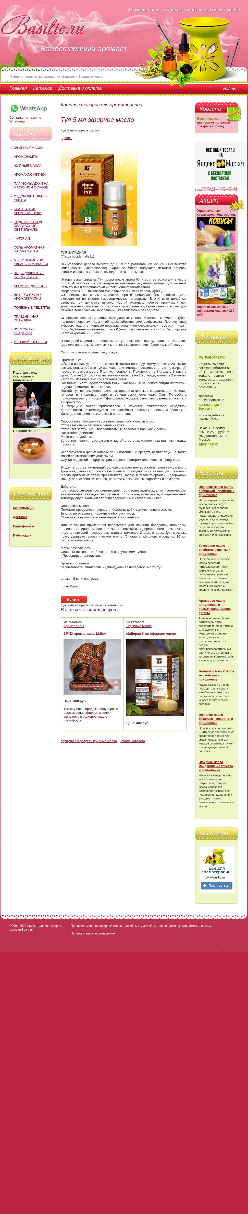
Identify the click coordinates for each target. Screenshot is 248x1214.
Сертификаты (23, 526)
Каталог (42, 88)
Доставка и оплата (80, 88)
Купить (67, 138)
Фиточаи (22, 238)
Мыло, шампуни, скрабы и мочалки (31, 262)
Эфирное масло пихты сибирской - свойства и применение (216, 491)
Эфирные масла (28, 148)
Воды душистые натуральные (29, 275)
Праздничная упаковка (26, 318)
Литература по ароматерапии (27, 296)
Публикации (22, 535)
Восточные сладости (24, 331)
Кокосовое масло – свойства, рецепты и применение (214, 550)
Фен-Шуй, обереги (30, 342)
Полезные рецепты (32, 307)
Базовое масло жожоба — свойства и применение (216, 675)
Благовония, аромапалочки (28, 211)
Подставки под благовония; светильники (28, 225)
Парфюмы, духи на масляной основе (31, 185)
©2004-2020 (17, 926)
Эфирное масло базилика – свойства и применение (216, 719)
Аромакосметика (30, 174)
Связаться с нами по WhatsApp (28, 117)
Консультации (23, 508)
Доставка (20, 517)
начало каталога (132, 741)
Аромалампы (26, 157)
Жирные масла (28, 166)
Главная (18, 88)
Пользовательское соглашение (93, 933)
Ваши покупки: (208, 118)
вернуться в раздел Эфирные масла (89, 741)
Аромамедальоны (30, 286)
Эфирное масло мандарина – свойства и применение (216, 766)
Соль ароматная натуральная (29, 249)
